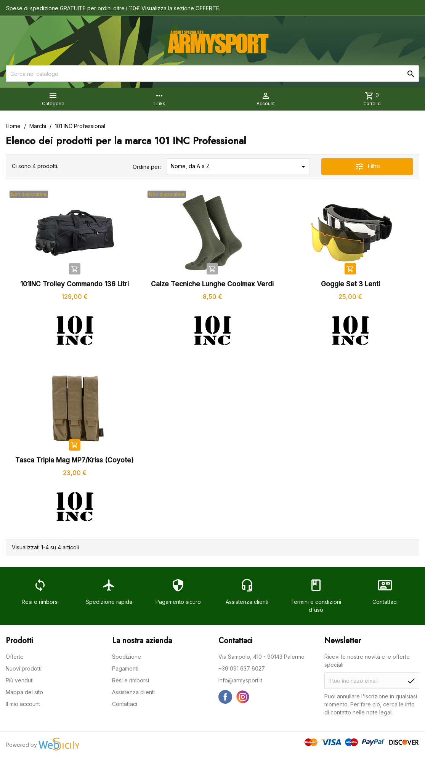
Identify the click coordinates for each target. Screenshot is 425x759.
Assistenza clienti (133, 692)
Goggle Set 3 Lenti (350, 284)
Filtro (367, 166)
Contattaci (124, 704)
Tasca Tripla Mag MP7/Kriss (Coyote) (74, 460)
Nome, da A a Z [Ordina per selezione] (239, 166)
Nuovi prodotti (24, 668)
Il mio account (23, 704)
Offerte (15, 656)
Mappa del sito (24, 692)
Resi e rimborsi (130, 680)
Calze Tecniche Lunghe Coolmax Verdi (212, 284)
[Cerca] (212, 73)
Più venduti (20, 680)
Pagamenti (125, 668)
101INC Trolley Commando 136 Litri (74, 284)
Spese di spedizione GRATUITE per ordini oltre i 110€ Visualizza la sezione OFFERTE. (113, 8)
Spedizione (126, 656)
